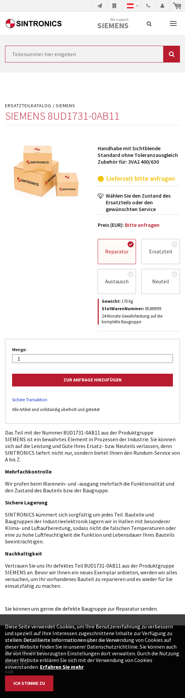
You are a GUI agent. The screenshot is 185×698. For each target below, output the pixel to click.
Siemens (113, 26)
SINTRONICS (33, 23)
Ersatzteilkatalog (28, 106)
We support (113, 24)
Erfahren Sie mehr (62, 666)
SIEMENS (65, 106)
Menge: (19, 350)
